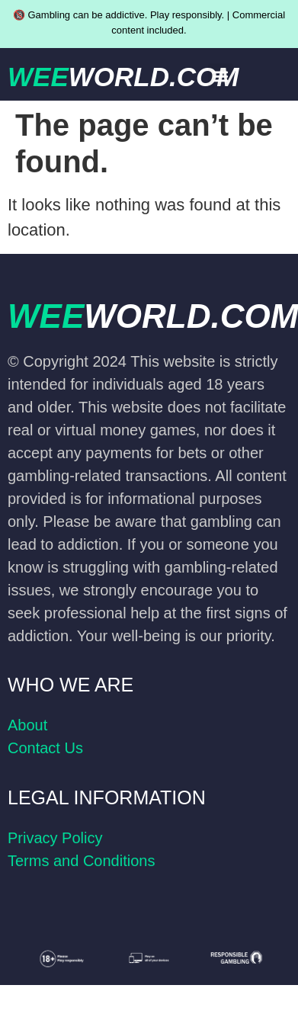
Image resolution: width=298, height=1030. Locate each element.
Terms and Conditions (81, 860)
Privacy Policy (55, 837)
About (27, 725)
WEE (123, 76)
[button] (220, 75)
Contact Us (45, 748)
